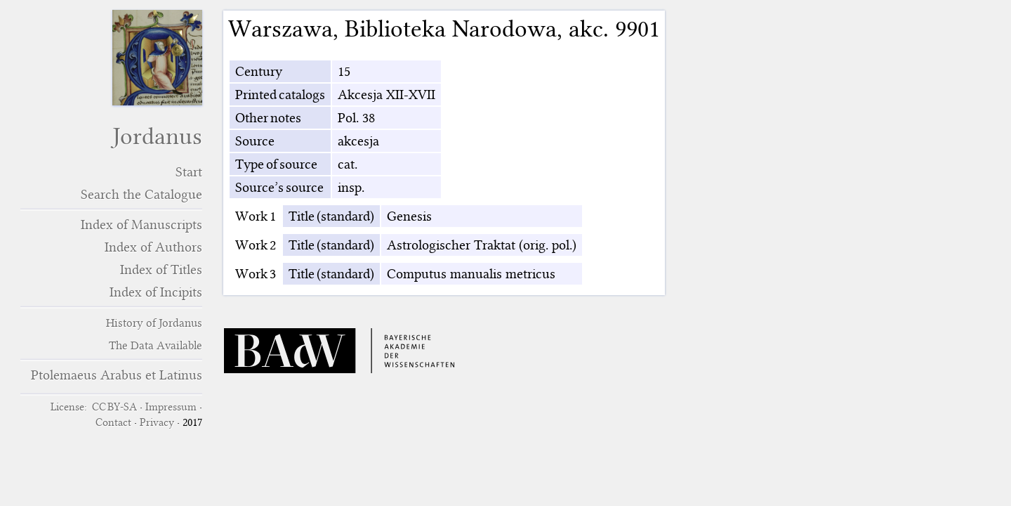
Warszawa (280, 29)
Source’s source (279, 187)
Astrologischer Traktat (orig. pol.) (481, 245)
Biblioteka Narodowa (451, 29)
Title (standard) (331, 216)
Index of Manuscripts (141, 224)
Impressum (171, 407)
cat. (347, 164)
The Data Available (155, 345)
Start (189, 172)
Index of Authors (153, 247)
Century (258, 71)
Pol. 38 (356, 118)
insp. (351, 187)
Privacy (157, 422)
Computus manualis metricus (471, 274)
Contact (113, 422)
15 (344, 71)
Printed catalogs (280, 94)
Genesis (409, 216)
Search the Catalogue (141, 194)
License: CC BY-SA (94, 407)
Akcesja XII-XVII (386, 94)
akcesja (358, 141)
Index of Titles (161, 269)
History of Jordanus (154, 323)
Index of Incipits (156, 292)
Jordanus (157, 136)
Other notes (268, 118)
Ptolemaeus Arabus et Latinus (116, 375)
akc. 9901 (614, 29)
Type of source (276, 164)
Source (255, 141)
